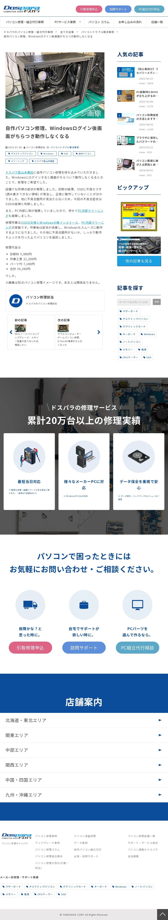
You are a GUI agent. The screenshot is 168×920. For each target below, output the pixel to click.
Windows (48, 153)
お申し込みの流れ (130, 22)
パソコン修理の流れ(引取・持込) (52, 865)
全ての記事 (67, 32)
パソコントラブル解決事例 (97, 32)
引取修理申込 (89, 9)
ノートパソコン (130, 341)
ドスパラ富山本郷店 (44, 161)
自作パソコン (85, 153)
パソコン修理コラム (47, 849)
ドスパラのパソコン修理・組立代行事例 (28, 32)
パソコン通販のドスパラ (143, 849)
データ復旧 (81, 843)
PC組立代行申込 (149, 9)
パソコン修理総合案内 (49, 856)
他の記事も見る (139, 260)
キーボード (128, 334)
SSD (66, 153)
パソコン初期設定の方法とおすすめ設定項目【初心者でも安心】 (147, 117)
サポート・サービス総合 (143, 843)
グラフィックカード (133, 326)
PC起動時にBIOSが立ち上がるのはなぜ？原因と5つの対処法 (147, 94)
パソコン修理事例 (46, 836)
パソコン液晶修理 (85, 836)
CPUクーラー (129, 357)
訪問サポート (118, 9)
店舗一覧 (157, 22)
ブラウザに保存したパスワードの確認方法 (147, 139)
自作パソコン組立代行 (87, 849)
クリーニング (17, 161)
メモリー (126, 349)
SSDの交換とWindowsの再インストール (49, 222)
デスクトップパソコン (22, 153)
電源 (142, 349)
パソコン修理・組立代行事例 (25, 22)
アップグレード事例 (47, 843)
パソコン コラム (99, 22)
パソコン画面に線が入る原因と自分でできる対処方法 (147, 162)
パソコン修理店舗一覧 (141, 836)
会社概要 (133, 856)
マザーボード (129, 311)
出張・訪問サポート (86, 856)
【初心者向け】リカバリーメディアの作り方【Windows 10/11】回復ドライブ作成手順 (147, 71)
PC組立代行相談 (137, 647)
